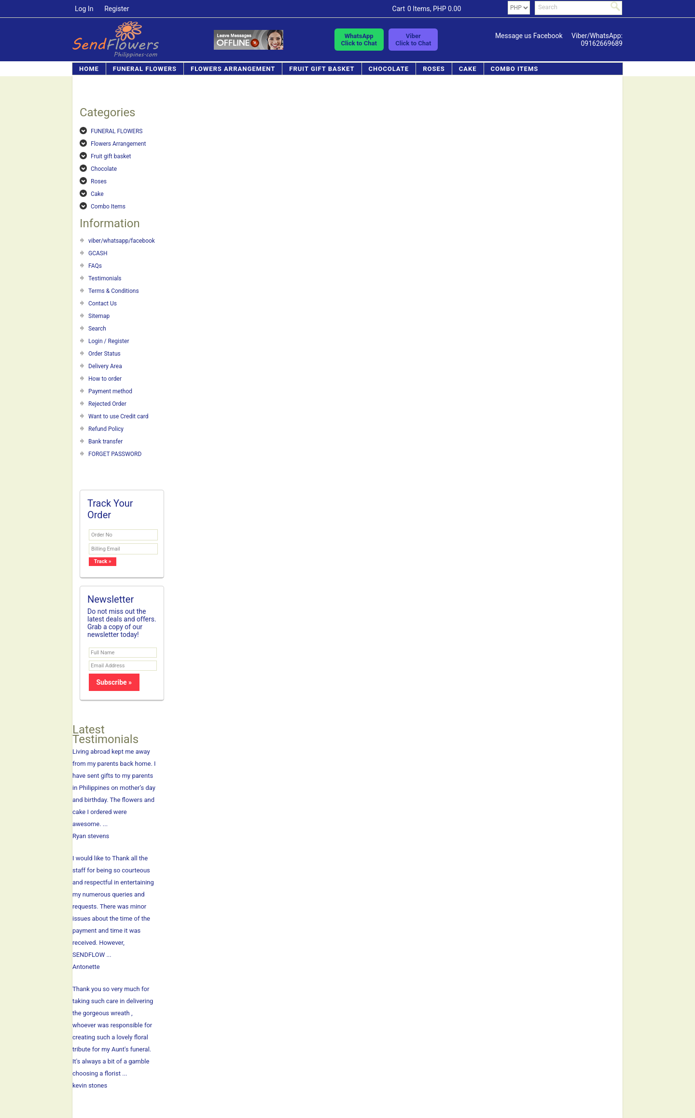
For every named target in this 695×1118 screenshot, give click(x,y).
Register (116, 9)
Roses (434, 68)
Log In (84, 9)
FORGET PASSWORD (114, 454)
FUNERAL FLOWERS (145, 68)
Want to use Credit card (118, 416)
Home (89, 68)
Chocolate (389, 68)
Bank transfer (105, 441)
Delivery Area (105, 366)
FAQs (95, 265)
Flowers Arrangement (233, 68)
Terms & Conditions (113, 291)
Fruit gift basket (321, 68)
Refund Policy (106, 429)
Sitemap (99, 316)
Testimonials (105, 278)
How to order (105, 378)
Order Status (104, 353)
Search (97, 328)
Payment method (110, 391)
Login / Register (108, 341)
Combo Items (515, 68)
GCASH (98, 253)
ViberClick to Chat (413, 39)
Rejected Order (107, 403)
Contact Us (102, 303)
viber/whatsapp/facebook (121, 240)
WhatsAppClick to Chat (359, 39)
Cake (468, 68)
